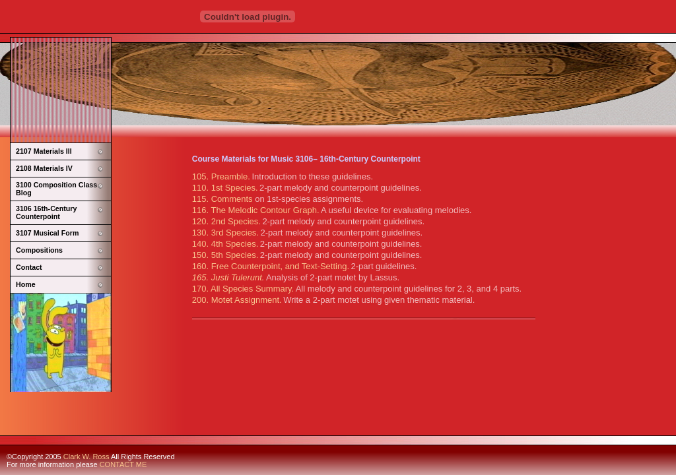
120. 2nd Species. (226, 221)
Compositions (39, 250)
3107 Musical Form (47, 233)
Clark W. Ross (86, 456)
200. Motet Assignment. (237, 300)
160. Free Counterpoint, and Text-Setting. (270, 266)
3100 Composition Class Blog (56, 189)
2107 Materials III (44, 151)
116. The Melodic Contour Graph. (256, 210)
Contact (29, 267)
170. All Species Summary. (243, 289)
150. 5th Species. (225, 255)
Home (26, 284)
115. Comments (223, 199)
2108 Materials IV (44, 168)
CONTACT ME (123, 464)
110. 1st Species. (225, 188)
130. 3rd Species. (225, 233)
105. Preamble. (221, 176)
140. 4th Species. (225, 244)
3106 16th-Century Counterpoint (46, 212)
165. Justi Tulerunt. (228, 277)
